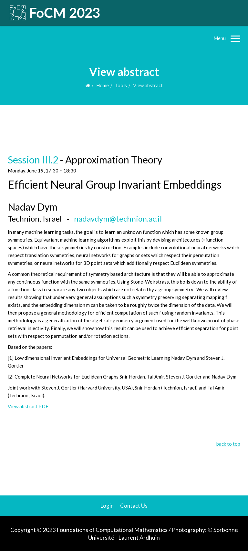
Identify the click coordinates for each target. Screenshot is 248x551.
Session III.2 (33, 159)
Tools (121, 85)
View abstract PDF (28, 406)
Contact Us (134, 505)
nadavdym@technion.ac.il (118, 218)
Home (102, 85)
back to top (228, 444)
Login (107, 505)
